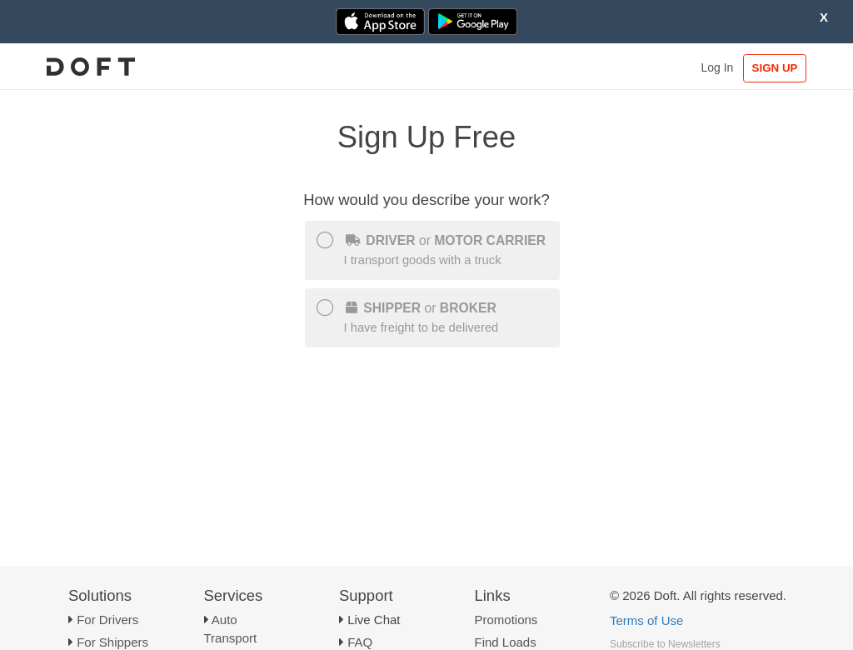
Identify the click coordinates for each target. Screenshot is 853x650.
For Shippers (112, 642)
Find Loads (505, 642)
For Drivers (107, 619)
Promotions (506, 619)
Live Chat (373, 619)
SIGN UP (775, 68)
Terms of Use (646, 620)
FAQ (359, 642)
